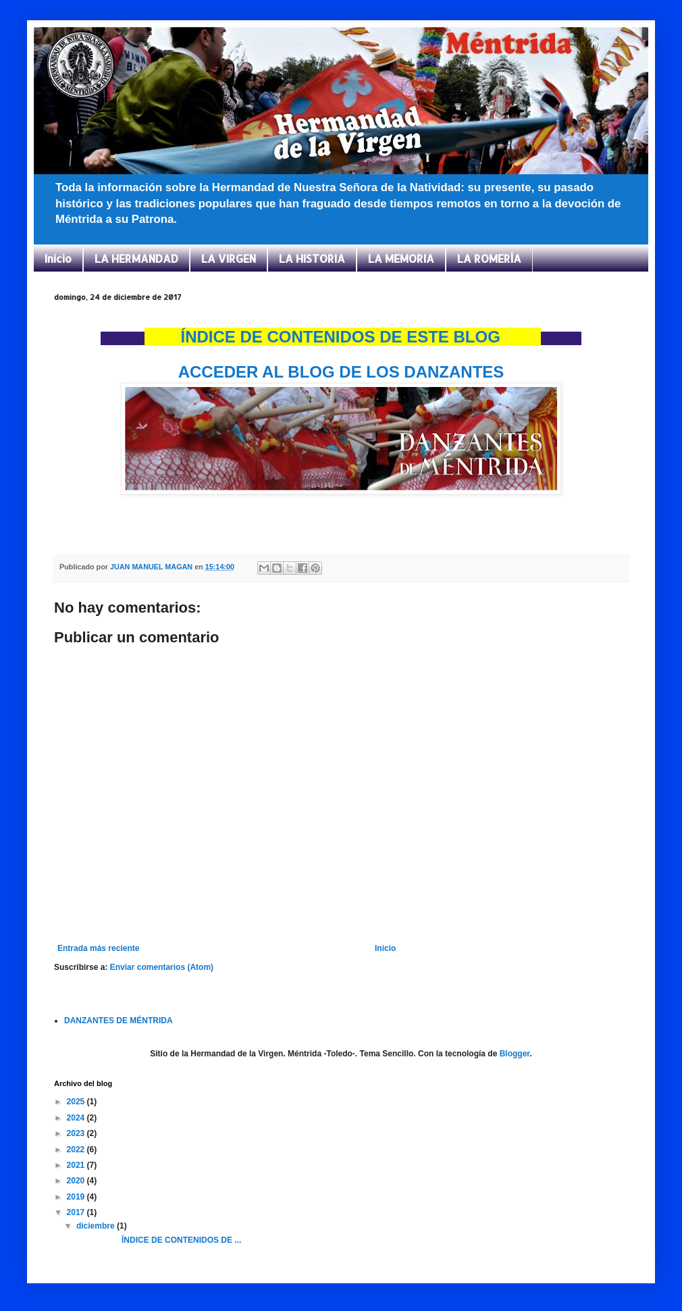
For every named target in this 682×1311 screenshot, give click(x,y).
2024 (77, 1118)
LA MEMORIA (401, 258)
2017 (77, 1212)
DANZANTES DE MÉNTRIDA (118, 1020)
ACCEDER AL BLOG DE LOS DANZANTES (341, 372)
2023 (77, 1133)
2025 (77, 1101)
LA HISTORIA (312, 258)
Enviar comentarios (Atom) (161, 967)
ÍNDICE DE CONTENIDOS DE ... (157, 1240)
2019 (77, 1197)
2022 (77, 1149)
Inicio (58, 258)
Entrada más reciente (98, 948)
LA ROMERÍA (489, 258)
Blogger (515, 1053)
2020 (77, 1180)
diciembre (96, 1226)
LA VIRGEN (228, 258)
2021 (77, 1165)
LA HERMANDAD (136, 258)
